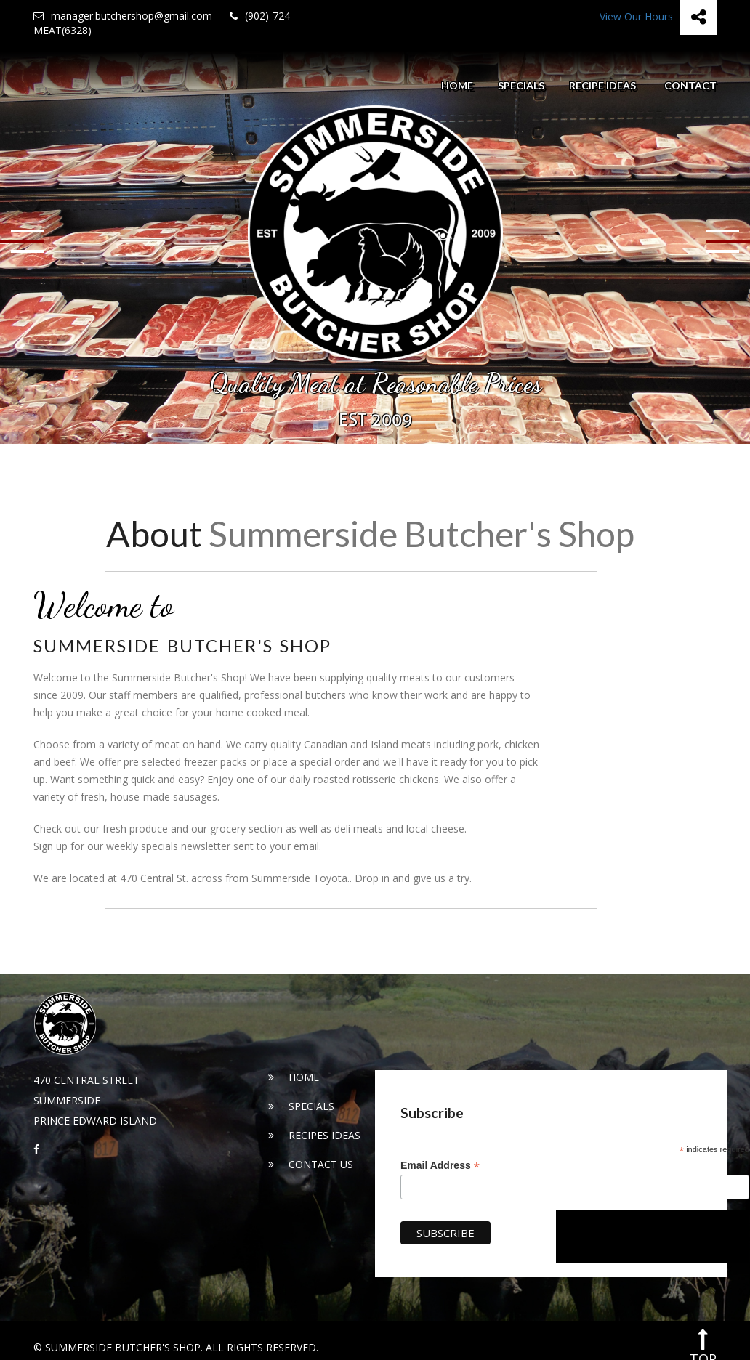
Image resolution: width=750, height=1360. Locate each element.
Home (457, 86)
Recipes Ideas (314, 1135)
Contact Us (310, 1164)
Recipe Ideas (602, 86)
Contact (690, 86)
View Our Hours (636, 16)
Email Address (440, 1166)
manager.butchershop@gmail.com (122, 16)
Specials (521, 86)
